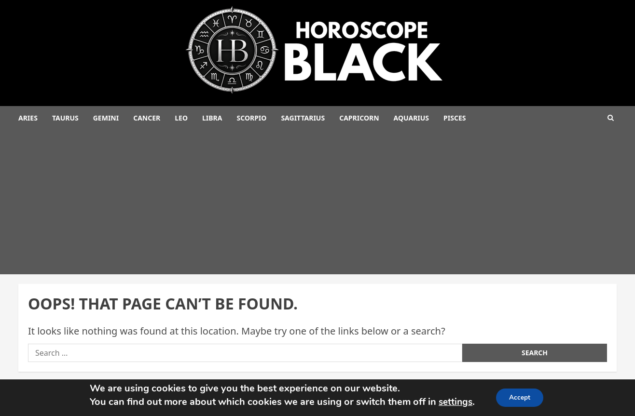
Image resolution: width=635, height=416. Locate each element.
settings (454, 401)
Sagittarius (303, 117)
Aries (28, 117)
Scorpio (251, 117)
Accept (520, 397)
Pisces (454, 117)
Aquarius (411, 117)
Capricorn (359, 117)
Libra (212, 117)
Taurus (65, 117)
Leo (181, 117)
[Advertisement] (317, 201)
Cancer (146, 117)
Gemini (106, 117)
